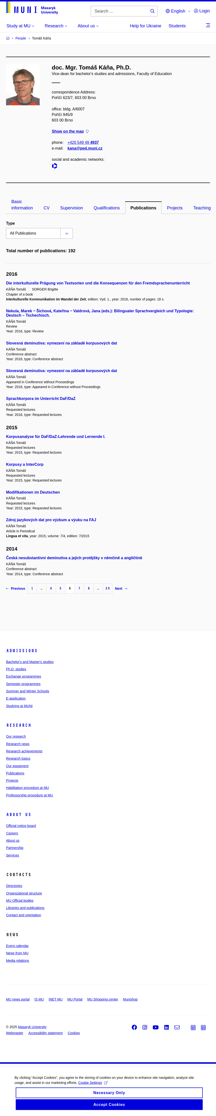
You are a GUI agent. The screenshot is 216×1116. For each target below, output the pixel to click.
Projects (175, 208)
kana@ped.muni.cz (85, 148)
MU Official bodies (19, 900)
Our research (16, 736)
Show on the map (70, 131)
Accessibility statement (45, 1033)
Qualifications (107, 208)
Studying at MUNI (19, 706)
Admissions (21, 650)
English (175, 11)
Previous (15, 588)
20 (107, 588)
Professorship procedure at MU (29, 795)
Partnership (14, 848)
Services (12, 855)
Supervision (71, 208)
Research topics (18, 758)
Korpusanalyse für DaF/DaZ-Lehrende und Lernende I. (55, 437)
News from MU (17, 953)
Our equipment (17, 766)
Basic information (22, 204)
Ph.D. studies (16, 669)
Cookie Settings (93, 1085)
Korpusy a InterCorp (25, 464)
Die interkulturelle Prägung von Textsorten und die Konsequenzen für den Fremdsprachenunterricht (98, 283)
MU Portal (74, 999)
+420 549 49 (83, 142)
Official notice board (21, 826)
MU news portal (18, 999)
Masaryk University (32, 1027)
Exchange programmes (23, 676)
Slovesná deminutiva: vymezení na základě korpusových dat (61, 343)
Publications (143, 208)
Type (10, 223)
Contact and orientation (23, 915)
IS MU (39, 999)
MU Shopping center (102, 999)
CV (47, 208)
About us (18, 814)
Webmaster (14, 1033)
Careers (12, 833)
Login (202, 10)
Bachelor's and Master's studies (30, 662)
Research (18, 725)
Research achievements (24, 751)
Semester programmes (23, 684)
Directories (14, 886)
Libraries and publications (25, 908)
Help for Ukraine (145, 25)
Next (121, 588)
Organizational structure (24, 893)
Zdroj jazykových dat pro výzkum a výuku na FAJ (51, 520)
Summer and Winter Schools (27, 691)
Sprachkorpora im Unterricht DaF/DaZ (40, 399)
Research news (18, 744)
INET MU (55, 999)
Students (177, 25)
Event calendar (17, 946)
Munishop (130, 999)
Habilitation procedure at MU (27, 788)
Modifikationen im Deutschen (33, 492)
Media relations (17, 961)
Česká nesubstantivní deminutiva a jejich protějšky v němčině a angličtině (74, 558)
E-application (16, 698)
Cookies (74, 1033)
